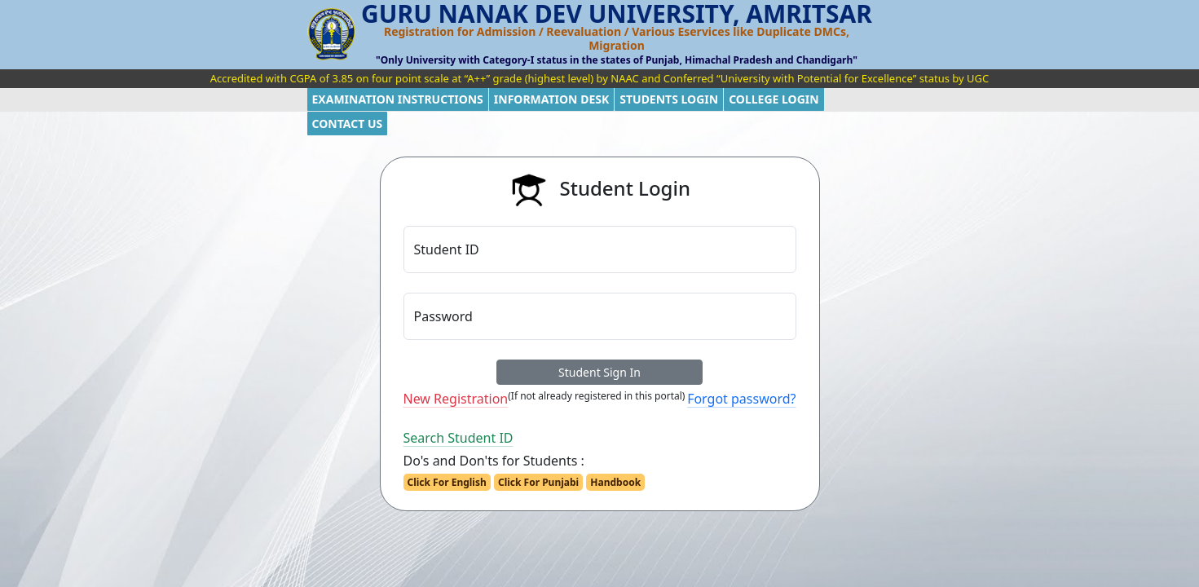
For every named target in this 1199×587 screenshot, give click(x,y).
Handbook (615, 482)
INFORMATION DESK (551, 99)
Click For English (447, 482)
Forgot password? (741, 399)
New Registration (456, 399)
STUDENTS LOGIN (668, 99)
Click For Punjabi (538, 482)
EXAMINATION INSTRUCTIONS (397, 99)
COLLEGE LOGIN (773, 99)
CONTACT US (347, 123)
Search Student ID (458, 438)
